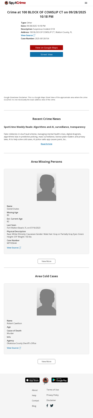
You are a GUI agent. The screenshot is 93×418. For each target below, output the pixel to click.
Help (34, 395)
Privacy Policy (52, 395)
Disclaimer (51, 400)
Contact (35, 400)
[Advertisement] (46, 77)
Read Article (46, 144)
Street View (47, 54)
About (35, 390)
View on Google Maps (46, 47)
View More (46, 261)
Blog (34, 406)
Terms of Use (52, 389)
